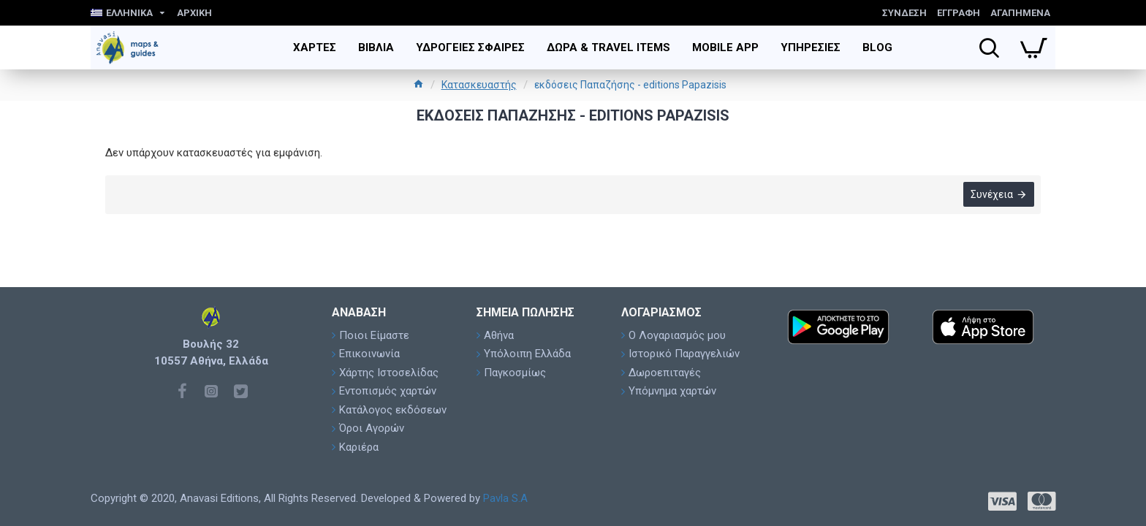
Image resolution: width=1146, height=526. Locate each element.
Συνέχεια (991, 195)
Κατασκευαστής (479, 85)
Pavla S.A (505, 498)
